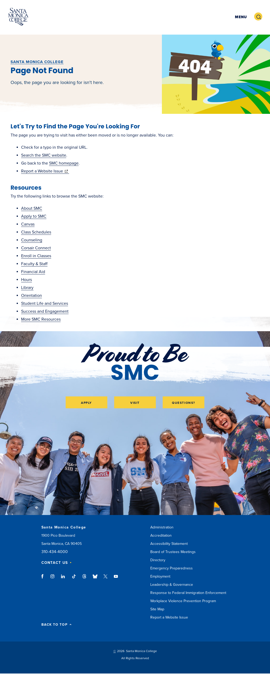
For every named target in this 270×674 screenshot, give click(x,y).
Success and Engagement (45, 311)
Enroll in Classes (36, 256)
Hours (26, 279)
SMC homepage (64, 163)
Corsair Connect (36, 248)
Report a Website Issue (45, 171)
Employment (160, 576)
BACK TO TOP (56, 625)
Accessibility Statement (169, 543)
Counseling (31, 240)
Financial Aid (33, 271)
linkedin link (63, 579)
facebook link (43, 579)
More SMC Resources (41, 319)
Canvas (28, 224)
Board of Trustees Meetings (173, 552)
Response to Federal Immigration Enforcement (188, 593)
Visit (135, 403)
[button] (240, 16)
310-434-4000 (54, 551)
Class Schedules (36, 232)
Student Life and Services (44, 303)
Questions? (183, 403)
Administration (161, 527)
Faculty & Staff (34, 263)
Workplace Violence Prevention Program (183, 601)
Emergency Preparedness (171, 568)
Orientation (31, 295)
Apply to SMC (33, 216)
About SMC (31, 208)
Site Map (157, 609)
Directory (157, 560)
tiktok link (74, 579)
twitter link (105, 579)
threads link (85, 579)
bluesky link (95, 579)
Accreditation (161, 535)
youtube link (116, 579)
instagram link (53, 579)
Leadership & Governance (171, 584)
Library (27, 287)
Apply (86, 403)
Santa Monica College (37, 61)
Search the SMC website (43, 155)
